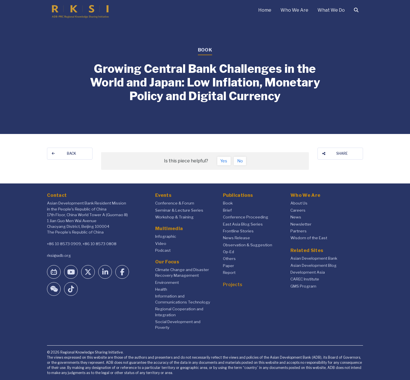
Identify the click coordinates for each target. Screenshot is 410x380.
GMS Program (303, 286)
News (295, 217)
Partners (298, 231)
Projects (232, 284)
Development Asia (307, 272)
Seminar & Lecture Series (179, 210)
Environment (167, 282)
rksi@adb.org (59, 255)
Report (229, 272)
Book (228, 203)
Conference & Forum (174, 203)
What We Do (331, 10)
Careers (298, 210)
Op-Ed (228, 251)
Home (264, 10)
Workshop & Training (174, 217)
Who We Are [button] (294, 10)
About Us (299, 203)
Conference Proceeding (245, 217)
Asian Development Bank (313, 258)
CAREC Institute (304, 279)
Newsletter (300, 224)
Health (161, 289)
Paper (228, 265)
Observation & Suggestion (247, 245)
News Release (236, 238)
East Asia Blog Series (243, 224)
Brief (227, 210)
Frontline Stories (238, 231)
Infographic (165, 236)
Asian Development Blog (313, 265)
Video (160, 243)
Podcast (163, 250)
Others (229, 258)
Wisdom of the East (308, 238)
